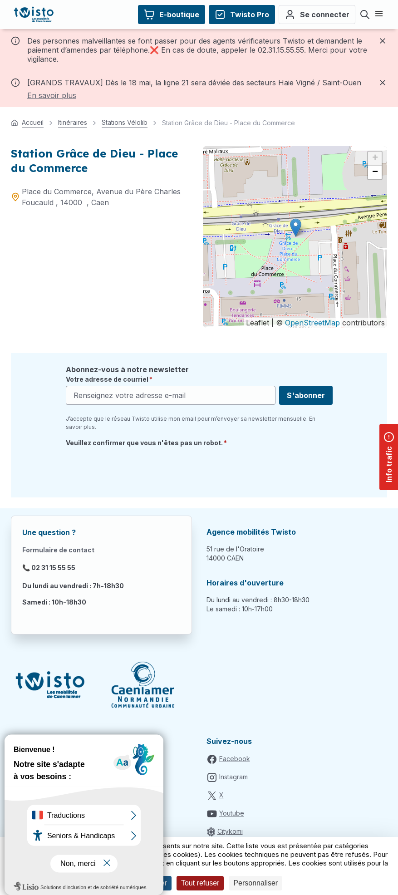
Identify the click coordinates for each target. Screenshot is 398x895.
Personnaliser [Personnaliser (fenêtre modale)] (255, 883)
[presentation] (135, 469)
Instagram (233, 777)
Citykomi (230, 831)
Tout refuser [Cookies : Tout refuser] (200, 883)
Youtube (231, 813)
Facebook (234, 758)
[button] (295, 227)
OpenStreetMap (312, 322)
